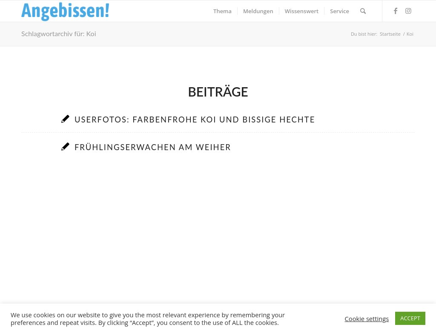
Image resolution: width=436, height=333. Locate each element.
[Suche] (363, 11)
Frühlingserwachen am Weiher (153, 147)
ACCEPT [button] (410, 318)
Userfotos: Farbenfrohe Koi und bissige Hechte (195, 119)
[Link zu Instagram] (408, 10)
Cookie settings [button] (367, 318)
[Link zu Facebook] (395, 10)
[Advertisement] (218, 245)
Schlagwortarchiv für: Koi (58, 33)
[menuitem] (222, 11)
